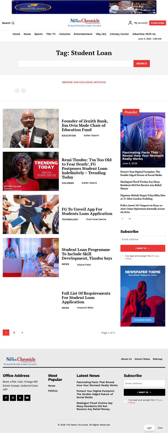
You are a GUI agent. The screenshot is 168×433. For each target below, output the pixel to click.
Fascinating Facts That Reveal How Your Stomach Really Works (143, 156)
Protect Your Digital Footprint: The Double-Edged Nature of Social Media (96, 394)
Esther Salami (91, 135)
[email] (142, 239)
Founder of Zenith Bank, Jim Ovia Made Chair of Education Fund (85, 125)
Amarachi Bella (85, 307)
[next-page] (22, 332)
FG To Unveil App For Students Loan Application (87, 211)
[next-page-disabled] (23, 90)
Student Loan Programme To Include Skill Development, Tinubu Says (87, 254)
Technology (70, 219)
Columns (68, 183)
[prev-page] (17, 90)
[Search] (141, 63)
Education (69, 135)
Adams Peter (84, 264)
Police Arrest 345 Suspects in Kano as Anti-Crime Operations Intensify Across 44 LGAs (142, 209)
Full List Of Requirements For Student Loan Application (86, 297)
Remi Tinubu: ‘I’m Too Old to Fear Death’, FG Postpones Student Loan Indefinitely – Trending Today (87, 168)
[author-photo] (80, 135)
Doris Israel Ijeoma (96, 219)
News (65, 264)
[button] (8, 23)
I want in (143, 248)
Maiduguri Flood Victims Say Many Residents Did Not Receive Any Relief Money (140, 185)
